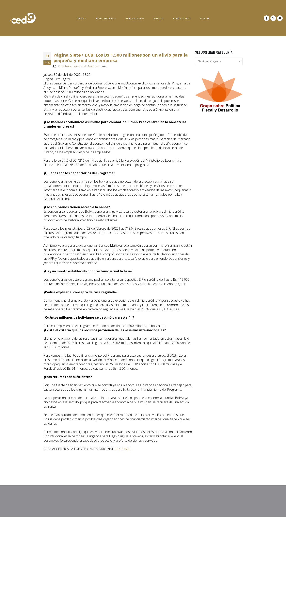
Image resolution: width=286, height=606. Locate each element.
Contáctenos (182, 18)
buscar (204, 18)
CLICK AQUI (123, 449)
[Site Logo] (23, 18)
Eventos (158, 18)
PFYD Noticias (90, 66)
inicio (80, 18)
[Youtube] (280, 18)
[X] (273, 18)
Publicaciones (135, 18)
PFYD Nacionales (69, 66)
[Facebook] (266, 18)
